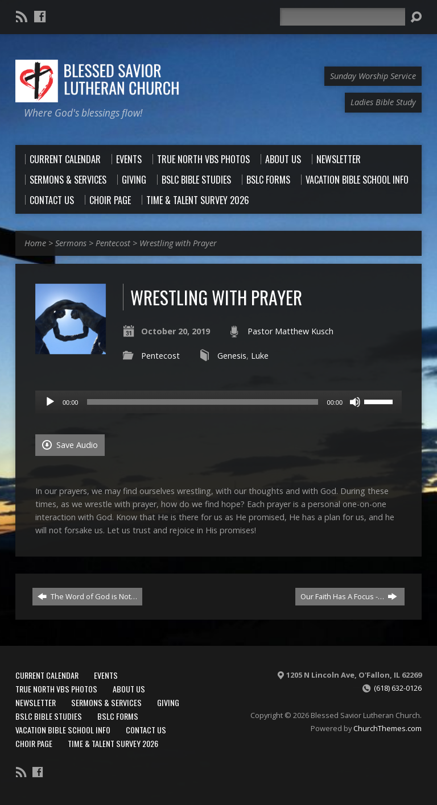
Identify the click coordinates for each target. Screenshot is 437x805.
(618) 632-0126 (398, 688)
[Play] (50, 402)
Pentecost (113, 243)
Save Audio (70, 444)
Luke (260, 355)
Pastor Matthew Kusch (290, 331)
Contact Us (146, 730)
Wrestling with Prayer (178, 243)
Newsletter (35, 702)
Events (106, 675)
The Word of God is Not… (87, 596)
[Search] (342, 17)
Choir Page (33, 743)
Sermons (70, 243)
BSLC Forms (117, 716)
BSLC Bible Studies (48, 716)
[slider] (202, 402)
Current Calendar (47, 675)
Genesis (231, 355)
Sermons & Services (106, 702)
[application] (218, 402)
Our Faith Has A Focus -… (348, 596)
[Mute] (355, 402)
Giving (168, 702)
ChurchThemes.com (387, 728)
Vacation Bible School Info (62, 730)
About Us (129, 689)
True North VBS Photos (56, 689)
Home (35, 243)
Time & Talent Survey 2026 (113, 743)
